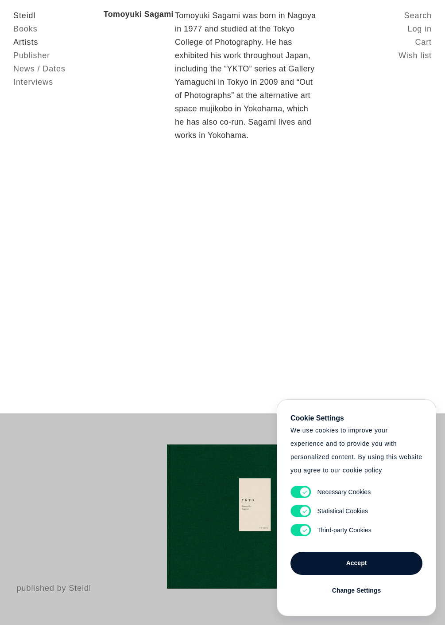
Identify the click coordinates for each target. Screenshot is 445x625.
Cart (423, 42)
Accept (356, 562)
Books (25, 28)
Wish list (415, 55)
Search (418, 15)
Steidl (24, 15)
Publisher (31, 55)
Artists (25, 42)
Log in (420, 28)
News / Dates (39, 68)
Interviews (33, 82)
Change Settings (356, 590)
